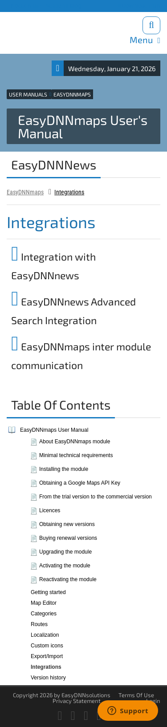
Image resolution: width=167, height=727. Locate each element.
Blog (73, 5)
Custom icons (47, 646)
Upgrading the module (65, 552)
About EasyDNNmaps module (74, 441)
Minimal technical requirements (76, 455)
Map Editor (44, 603)
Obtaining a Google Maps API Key (79, 483)
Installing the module (63, 469)
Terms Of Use (136, 695)
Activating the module (64, 565)
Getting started (48, 592)
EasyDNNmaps (25, 192)
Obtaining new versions (67, 524)
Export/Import (47, 656)
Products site (24, 5)
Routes (39, 624)
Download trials (139, 5)
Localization (45, 635)
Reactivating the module (68, 579)
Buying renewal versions (68, 538)
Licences (49, 510)
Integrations (69, 192)
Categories (44, 614)
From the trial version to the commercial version (95, 497)
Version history (48, 678)
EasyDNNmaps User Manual (54, 430)
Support (53, 5)
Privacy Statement (77, 700)
